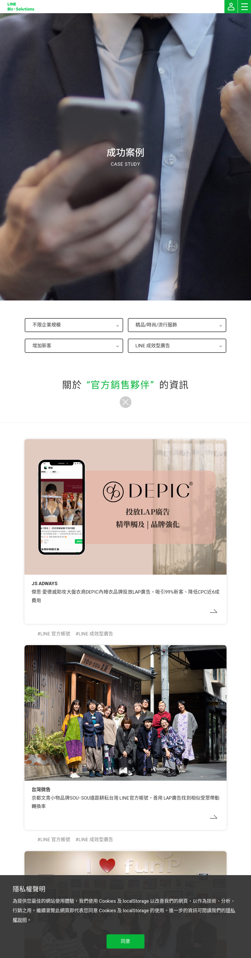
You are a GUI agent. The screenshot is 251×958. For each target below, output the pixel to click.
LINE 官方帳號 (55, 633)
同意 (125, 941)
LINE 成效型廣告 (96, 633)
